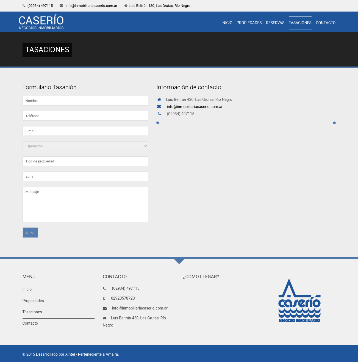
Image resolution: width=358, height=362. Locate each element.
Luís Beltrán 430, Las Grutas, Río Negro (159, 6)
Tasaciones (300, 23)
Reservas (275, 23)
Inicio (226, 23)
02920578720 (123, 298)
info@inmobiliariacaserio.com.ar (91, 6)
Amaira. (112, 354)
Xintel (70, 354)
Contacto (325, 23)
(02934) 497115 (40, 6)
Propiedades (249, 23)
